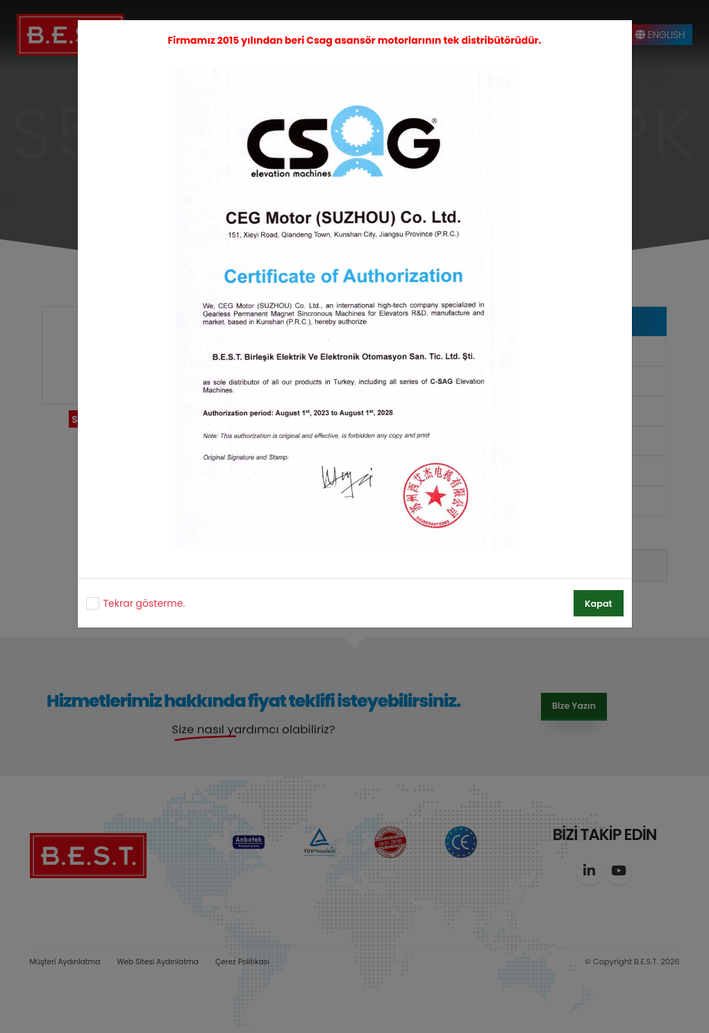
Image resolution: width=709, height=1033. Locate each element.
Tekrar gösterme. (144, 603)
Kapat (598, 604)
